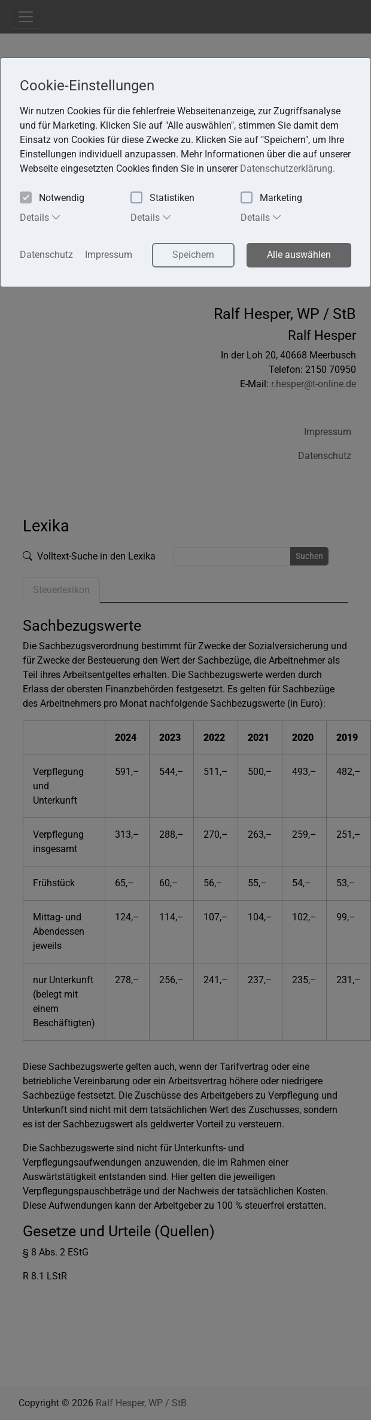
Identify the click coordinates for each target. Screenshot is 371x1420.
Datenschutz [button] (46, 254)
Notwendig (52, 198)
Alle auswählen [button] (299, 254)
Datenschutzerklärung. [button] (287, 168)
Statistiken (162, 198)
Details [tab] (40, 217)
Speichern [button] (193, 254)
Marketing (271, 198)
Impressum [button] (108, 254)
